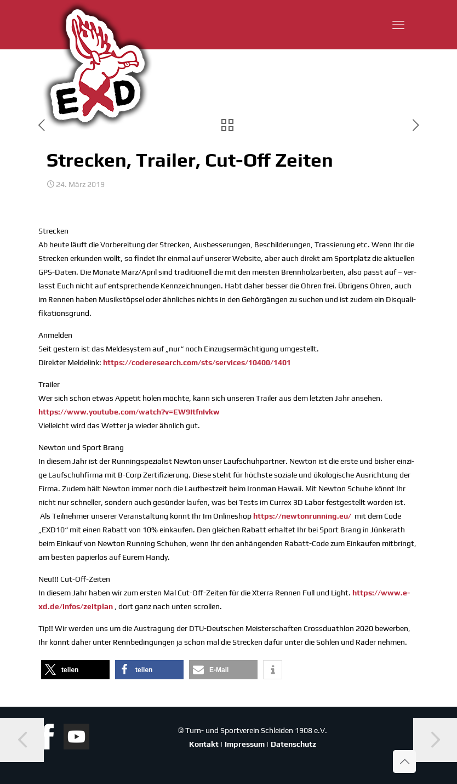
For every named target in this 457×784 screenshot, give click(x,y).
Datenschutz (293, 744)
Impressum (245, 744)
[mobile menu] (398, 24)
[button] (75, 669)
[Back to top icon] (404, 761)
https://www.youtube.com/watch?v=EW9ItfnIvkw (129, 411)
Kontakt (204, 744)
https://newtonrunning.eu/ (302, 516)
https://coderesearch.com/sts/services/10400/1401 (197, 362)
